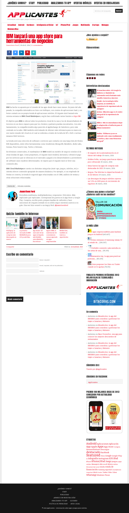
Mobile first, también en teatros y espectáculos (64, 234)
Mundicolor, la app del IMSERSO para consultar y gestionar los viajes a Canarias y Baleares (104, 318)
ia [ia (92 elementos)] (87, 459)
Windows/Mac (13, 29)
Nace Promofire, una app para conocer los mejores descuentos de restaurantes (105, 336)
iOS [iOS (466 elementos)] (111, 458)
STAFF (32, 3)
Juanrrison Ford (12, 45)
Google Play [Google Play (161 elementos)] (117, 455)
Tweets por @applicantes (96, 369)
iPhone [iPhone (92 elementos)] (88, 461)
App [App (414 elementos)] (88, 446)
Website (42, 271)
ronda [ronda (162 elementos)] (102, 466)
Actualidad (12, 25)
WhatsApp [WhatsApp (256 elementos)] (91, 474)
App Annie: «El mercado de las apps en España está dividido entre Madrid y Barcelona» (38, 236)
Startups (95, 25)
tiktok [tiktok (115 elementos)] (95, 472)
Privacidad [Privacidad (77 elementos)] (89, 467)
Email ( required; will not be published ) (51, 265)
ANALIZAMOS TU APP (61, 3)
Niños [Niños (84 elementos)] (116, 464)
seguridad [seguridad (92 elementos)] (108, 470)
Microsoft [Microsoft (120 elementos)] (103, 464)
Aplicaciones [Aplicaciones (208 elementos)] (103, 443)
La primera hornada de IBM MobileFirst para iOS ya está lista (25, 234)
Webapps (105, 25)
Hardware (30, 25)
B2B (81, 247)
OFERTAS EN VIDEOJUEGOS (107, 3)
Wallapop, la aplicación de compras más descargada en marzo (11, 235)
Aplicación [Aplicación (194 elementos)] (113, 443)
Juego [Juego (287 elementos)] (108, 461)
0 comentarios (37, 45)
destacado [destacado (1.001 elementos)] (93, 452)
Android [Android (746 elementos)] (91, 443)
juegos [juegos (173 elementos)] (114, 461)
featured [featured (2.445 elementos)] (93, 455)
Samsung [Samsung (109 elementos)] (101, 470)
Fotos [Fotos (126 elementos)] (103, 456)
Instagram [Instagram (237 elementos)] (103, 458)
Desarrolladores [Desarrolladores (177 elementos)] (93, 449)
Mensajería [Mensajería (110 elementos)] (95, 464)
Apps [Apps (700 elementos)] (100, 446)
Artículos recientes (23, 186)
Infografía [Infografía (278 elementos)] (93, 458)
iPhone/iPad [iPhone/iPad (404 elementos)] (98, 461)
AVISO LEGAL (75, 504)
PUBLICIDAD (42, 3)
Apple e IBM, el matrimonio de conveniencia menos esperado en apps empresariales (51, 236)
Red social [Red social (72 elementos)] (96, 467)
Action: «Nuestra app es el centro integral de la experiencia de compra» (109, 114)
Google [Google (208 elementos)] (108, 455)
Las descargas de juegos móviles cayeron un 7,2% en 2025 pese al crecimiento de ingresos (104, 181)
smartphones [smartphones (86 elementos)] (116, 470)
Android (21, 25)
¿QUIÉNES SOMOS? (17, 3)
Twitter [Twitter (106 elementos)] (105, 472)
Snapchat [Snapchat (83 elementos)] (89, 472)
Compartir (10, 247)
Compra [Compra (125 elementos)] (117, 447)
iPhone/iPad (65, 25)
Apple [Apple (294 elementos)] (94, 446)
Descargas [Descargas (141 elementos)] (105, 449)
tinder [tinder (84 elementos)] (100, 472)
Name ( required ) (45, 260)
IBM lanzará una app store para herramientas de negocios (34, 38)
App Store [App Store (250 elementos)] (108, 446)
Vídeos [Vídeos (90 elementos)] (115, 472)
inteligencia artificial (45, 25)
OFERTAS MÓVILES (83, 3)
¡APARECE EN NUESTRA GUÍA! (64, 498)
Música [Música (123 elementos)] (110, 464)
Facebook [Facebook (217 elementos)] (105, 452)
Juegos (75, 25)
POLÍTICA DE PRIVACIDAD (58, 504)
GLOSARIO (73, 501)
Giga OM (77, 116)
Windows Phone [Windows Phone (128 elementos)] (103, 475)
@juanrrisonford (61, 205)
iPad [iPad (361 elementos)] (115, 458)
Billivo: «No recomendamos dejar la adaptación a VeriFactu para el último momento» (109, 125)
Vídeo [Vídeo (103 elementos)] (110, 472)
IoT (57, 25)
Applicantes (93, 382)
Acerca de (11, 186)
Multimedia (85, 25)
